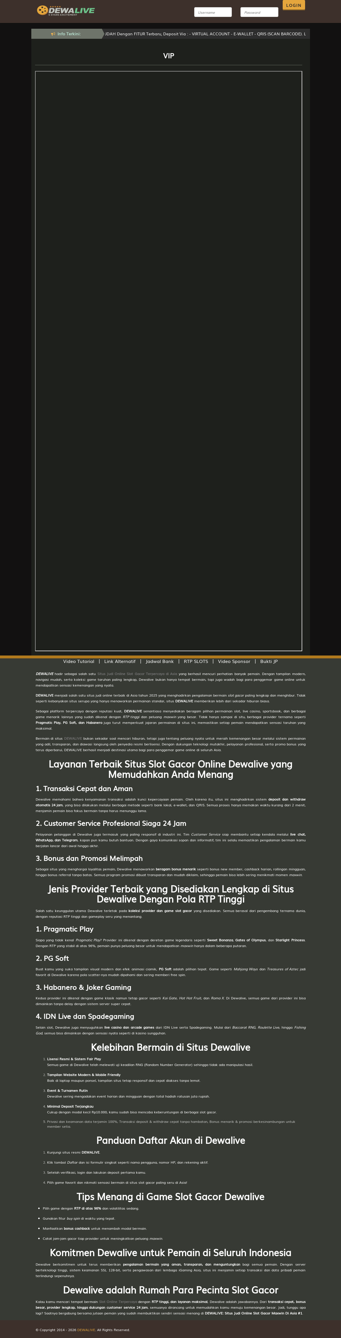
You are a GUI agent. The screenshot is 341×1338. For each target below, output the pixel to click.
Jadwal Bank (160, 661)
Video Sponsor (234, 661)
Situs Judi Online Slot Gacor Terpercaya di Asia (137, 673)
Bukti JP (269, 661)
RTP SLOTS (196, 661)
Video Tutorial (78, 661)
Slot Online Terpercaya (118, 1301)
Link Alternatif (120, 661)
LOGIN (294, 5)
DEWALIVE (73, 738)
